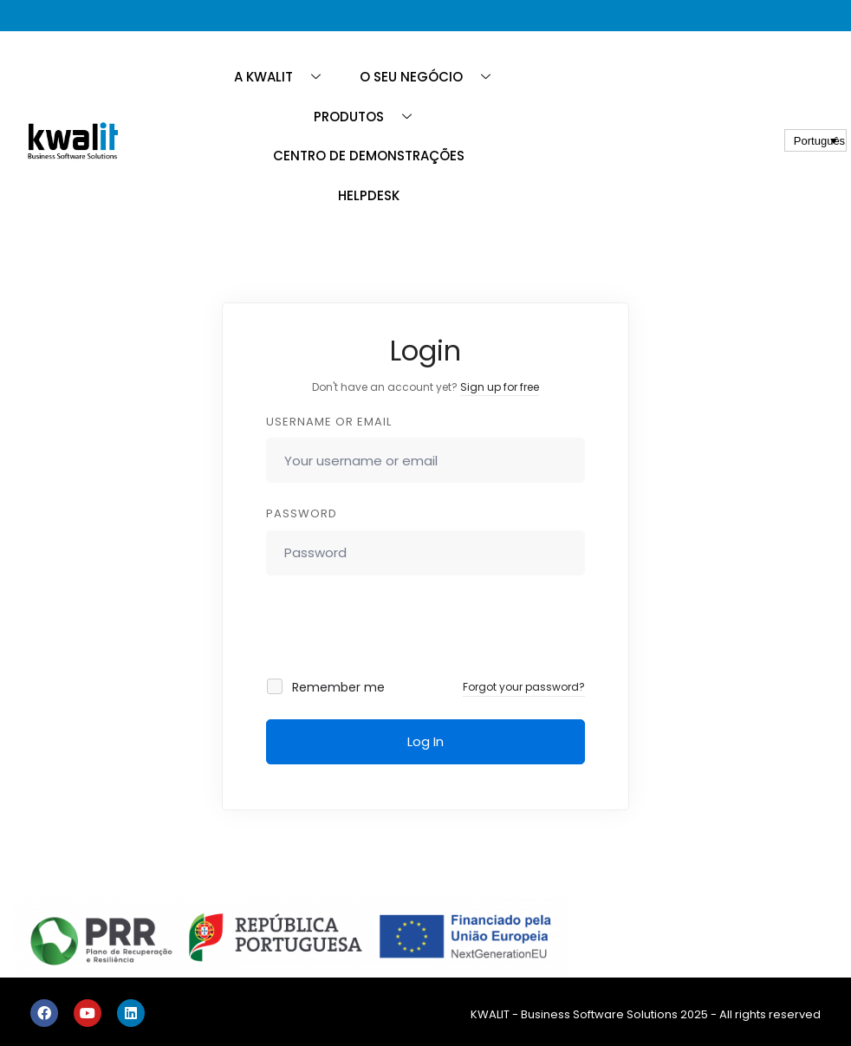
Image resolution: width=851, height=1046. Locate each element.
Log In (425, 741)
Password (301, 513)
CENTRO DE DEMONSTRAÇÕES (368, 155)
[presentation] (383, 627)
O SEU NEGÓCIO (431, 77)
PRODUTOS (369, 116)
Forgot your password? (524, 686)
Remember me (327, 687)
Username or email (329, 421)
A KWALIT (284, 77)
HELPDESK (369, 195)
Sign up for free (499, 387)
